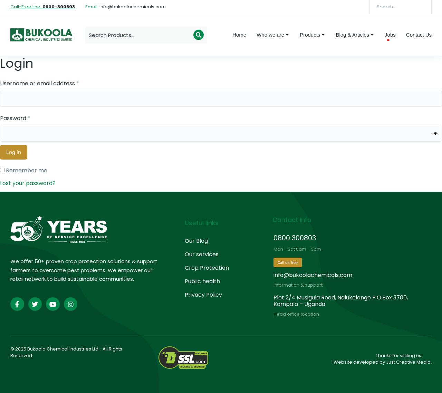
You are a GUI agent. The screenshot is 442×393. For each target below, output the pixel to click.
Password (27, 118)
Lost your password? (28, 183)
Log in (13, 152)
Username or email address (51, 83)
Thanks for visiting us (398, 355)
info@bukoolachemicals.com (312, 275)
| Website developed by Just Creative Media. (382, 362)
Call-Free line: (42, 6)
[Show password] (435, 133)
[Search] (421, 7)
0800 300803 (294, 238)
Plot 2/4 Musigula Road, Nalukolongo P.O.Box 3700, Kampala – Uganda (340, 301)
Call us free (288, 262)
